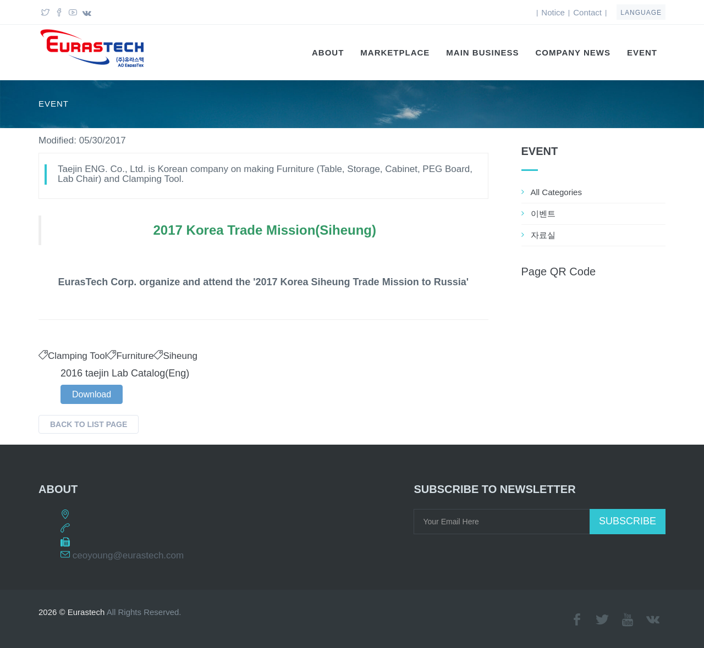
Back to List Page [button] (88, 424)
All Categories (556, 192)
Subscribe (627, 521)
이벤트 (543, 213)
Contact (587, 12)
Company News (573, 52)
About (328, 52)
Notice (553, 12)
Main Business (482, 52)
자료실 (543, 235)
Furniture (130, 356)
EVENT (642, 52)
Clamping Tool (72, 356)
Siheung (175, 356)
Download (91, 394)
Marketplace (395, 52)
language (641, 12)
